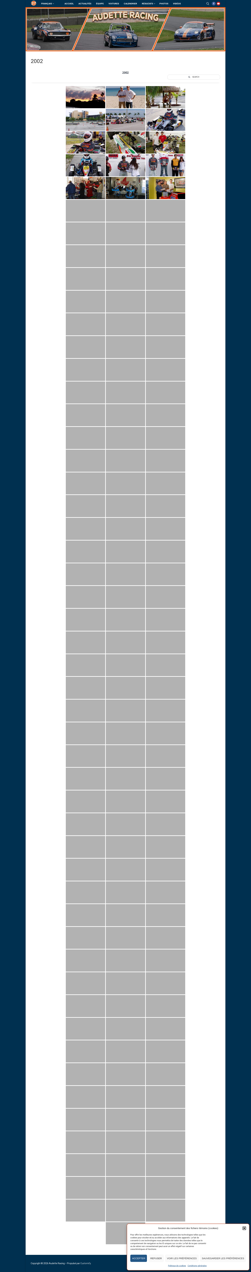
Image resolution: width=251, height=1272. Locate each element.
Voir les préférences (182, 1258)
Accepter (138, 1258)
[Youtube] (218, 3)
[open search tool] (207, 3)
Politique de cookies (177, 1266)
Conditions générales (197, 1266)
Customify (85, 1263)
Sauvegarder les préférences (223, 1258)
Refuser (156, 1258)
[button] (244, 1228)
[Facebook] (213, 3)
